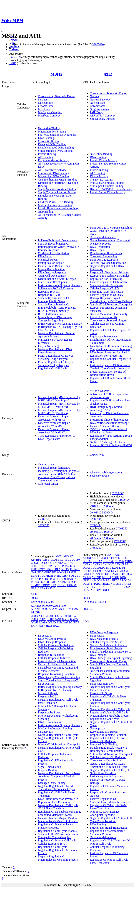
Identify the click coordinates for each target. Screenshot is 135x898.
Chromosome (45, 105)
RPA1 (86, 586)
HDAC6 (57, 572)
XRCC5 (106, 590)
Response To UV (48, 696)
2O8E (57, 616)
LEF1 (34, 575)
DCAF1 (87, 567)
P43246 (35, 612)
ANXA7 (68, 556)
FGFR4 (65, 569)
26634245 (43, 525)
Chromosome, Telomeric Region (56, 96)
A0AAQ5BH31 (58, 608)
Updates (14, 49)
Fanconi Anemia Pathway (104, 426)
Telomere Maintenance (103, 237)
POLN (86, 583)
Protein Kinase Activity (103, 160)
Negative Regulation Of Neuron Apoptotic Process (56, 335)
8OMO (52, 622)
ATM (118, 558)
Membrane (44, 109)
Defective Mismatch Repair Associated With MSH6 (54, 431)
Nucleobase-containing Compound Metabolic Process (110, 242)
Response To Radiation (51, 654)
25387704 (43, 518)
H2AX (114, 574)
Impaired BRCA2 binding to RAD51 (111, 445)
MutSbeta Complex (49, 115)
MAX (41, 575)
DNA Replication (100, 246)
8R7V (34, 625)
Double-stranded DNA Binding (56, 147)
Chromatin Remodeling (103, 256)
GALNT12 (37, 572)
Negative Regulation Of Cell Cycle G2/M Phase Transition (58, 807)
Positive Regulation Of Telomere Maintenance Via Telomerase (109, 283)
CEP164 (119, 561)
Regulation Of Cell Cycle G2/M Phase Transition (108, 807)
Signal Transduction (49, 766)
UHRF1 (111, 586)
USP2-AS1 (89, 590)
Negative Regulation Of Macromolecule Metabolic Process (58, 858)
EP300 (97, 570)
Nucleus (42, 99)
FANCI (98, 574)
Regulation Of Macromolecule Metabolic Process (55, 826)
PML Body (96, 112)
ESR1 (73, 566)
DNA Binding (46, 137)
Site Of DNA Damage (102, 118)
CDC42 (46, 562)
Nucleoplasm (45, 102)
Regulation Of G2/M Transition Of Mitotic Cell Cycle (110, 842)
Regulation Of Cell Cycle (52, 368)
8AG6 (57, 619)
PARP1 (106, 580)
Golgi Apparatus (99, 109)
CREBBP (46, 566)
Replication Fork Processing (106, 278)
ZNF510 (50, 588)
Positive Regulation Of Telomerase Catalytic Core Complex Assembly (110, 367)
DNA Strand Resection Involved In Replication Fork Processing (110, 354)
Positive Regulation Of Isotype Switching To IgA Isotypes (55, 357)
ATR (108, 74)
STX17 (72, 582)
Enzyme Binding (47, 770)
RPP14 (35, 582)
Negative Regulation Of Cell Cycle (58, 734)
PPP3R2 (53, 578)
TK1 (53, 585)
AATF (110, 554)
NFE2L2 (88, 580)
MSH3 (58, 575)
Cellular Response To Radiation (56, 645)
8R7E (76, 622)
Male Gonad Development (53, 282)
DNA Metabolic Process (52, 638)
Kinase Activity (99, 176)
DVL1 (56, 566)
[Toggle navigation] (2, 31)
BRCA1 (62, 559)
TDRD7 (46, 585)
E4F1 (122, 567)
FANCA (123, 570)
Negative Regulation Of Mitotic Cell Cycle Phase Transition (111, 820)
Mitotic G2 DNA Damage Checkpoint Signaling (104, 813)
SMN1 (64, 582)
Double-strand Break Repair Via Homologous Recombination (108, 749)
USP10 (35, 588)
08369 (86, 597)
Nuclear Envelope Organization (108, 262)
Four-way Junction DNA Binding (57, 134)
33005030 (98, 44)
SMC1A (54, 582)
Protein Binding (47, 153)
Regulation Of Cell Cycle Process (57, 830)
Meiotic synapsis (99, 390)
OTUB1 (75, 575)
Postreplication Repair (51, 262)
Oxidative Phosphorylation (53, 253)
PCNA (34, 578)
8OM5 (74, 619)
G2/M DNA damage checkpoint (108, 442)
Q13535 (87, 608)
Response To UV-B (49, 294)
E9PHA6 (72, 608)
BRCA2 (97, 561)
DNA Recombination (50, 722)
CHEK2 (35, 566)
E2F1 (115, 567)
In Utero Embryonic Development (57, 240)
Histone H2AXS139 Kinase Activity (110, 189)
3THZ (50, 619)
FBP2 (57, 569)
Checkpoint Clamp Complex (54, 837)
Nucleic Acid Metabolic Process (56, 664)
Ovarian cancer (46, 464)
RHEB (127, 583)
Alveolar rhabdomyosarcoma (106, 472)
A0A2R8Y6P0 (39, 605)
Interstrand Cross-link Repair (106, 291)
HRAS (66, 572)
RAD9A (71, 578)
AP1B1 (126, 554)
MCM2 (87, 577)
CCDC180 (74, 559)
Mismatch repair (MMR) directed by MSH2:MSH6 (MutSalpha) (59, 399)
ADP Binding (46, 211)
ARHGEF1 (107, 558)
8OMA (43, 622)
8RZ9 (56, 625)
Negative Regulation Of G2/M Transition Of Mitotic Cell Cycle (56, 788)
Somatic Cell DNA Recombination (58, 834)
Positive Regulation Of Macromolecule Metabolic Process (109, 800)
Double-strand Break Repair (54, 265)
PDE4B (43, 578)
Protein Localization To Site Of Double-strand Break (108, 373)
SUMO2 (36, 585)
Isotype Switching (48, 346)
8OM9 (34, 622)
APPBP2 (36, 559)
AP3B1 (87, 558)
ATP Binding (45, 157)
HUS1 (74, 572)
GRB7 (47, 572)
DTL (108, 567)
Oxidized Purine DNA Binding (55, 201)
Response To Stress (49, 712)
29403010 (95, 506)
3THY (42, 619)
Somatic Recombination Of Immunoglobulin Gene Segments (57, 306)
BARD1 (52, 559)
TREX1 (61, 585)
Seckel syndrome (99, 475)
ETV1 (114, 570)
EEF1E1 (87, 570)
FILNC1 (75, 569)
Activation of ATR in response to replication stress (109, 396)
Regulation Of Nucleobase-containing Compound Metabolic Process (59, 813)
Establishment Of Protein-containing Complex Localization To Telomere (111, 348)
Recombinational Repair (104, 731)
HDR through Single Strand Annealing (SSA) (106, 408)
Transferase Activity (101, 179)
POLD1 (126, 580)
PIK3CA (116, 580)
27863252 (122, 528)
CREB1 (125, 564)
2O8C (41, 616)
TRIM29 (72, 585)
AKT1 (58, 556)
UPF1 (129, 586)
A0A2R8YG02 (39, 608)
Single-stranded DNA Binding (55, 150)
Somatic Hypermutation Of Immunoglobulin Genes (53, 299)
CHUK (107, 564)
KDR (122, 574)
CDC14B (36, 562)
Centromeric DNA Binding (53, 173)
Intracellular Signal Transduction (57, 661)
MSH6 (66, 575)
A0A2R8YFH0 (57, 605)
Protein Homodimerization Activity (58, 208)
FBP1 (49, 569)
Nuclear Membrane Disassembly (108, 314)
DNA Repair (45, 256)
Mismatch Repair (48, 259)
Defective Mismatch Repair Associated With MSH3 (54, 418)
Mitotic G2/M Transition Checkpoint (111, 304)
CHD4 (128, 561)
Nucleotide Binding (49, 128)
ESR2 (34, 569)
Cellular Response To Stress (54, 657)
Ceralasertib (97, 454)
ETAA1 (105, 570)
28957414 (95, 538)
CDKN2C (108, 561)
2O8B (34, 616)
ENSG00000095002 (42, 601)
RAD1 (62, 578)
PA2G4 (97, 580)
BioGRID (14, 56)
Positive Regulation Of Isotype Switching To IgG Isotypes (55, 364)
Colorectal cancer (48, 483)
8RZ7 (41, 625)
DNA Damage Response (52, 272)
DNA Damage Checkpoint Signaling (111, 227)
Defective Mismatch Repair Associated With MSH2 (54, 424)
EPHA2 (64, 566)
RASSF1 (118, 583)
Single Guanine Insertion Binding (57, 189)
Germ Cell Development (52, 275)
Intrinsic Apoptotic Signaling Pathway (60, 725)
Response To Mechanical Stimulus (109, 275)
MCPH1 (96, 577)
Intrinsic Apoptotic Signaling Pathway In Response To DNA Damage (60, 287)
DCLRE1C (98, 567)
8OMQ (60, 622)
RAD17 (107, 583)
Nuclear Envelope (100, 99)
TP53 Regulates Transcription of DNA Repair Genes (56, 437)
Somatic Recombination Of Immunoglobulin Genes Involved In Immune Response (58, 246)
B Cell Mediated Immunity (53, 310)
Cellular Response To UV (104, 288)
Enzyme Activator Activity (53, 160)
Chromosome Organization (105, 760)
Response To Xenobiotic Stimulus (109, 272)
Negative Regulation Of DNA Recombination (55, 351)
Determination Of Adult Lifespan (57, 278)
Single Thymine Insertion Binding (57, 192)
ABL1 (118, 554)
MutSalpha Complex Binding (106, 185)
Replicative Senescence (103, 336)
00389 (34, 597)
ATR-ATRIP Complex (102, 115)
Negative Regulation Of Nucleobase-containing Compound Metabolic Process (59, 776)
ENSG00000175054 (94, 601)
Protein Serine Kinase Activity (107, 192)
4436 (34, 593)
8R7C (68, 622)
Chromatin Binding (49, 141)
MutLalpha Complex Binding (55, 205)
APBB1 (96, 558)
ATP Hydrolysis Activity (52, 169)
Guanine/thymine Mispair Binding (57, 179)
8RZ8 (49, 625)
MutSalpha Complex (50, 112)
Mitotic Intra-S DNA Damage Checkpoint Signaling (55, 319)
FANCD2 (88, 574)
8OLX (65, 619)
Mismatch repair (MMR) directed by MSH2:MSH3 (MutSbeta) (59, 405)
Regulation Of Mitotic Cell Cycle (57, 840)
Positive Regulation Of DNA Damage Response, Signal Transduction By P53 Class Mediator (111, 298)
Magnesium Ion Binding (52, 131)
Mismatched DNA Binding (53, 176)
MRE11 (106, 577)
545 (85, 593)
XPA (42, 588)
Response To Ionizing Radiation (56, 674)
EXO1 (42, 569)
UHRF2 (121, 586)
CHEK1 (87, 564)
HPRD (12, 63)
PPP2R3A (96, 583)
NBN (123, 577)
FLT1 (106, 574)
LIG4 (129, 574)
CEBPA (68, 562)
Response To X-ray (49, 291)
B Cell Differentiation (50, 314)
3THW (72, 616)
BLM (124, 558)
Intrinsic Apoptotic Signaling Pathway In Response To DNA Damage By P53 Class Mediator (60, 327)
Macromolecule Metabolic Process (58, 821)
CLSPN (115, 564)
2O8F (64, 616)
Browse (13, 39)
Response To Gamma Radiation (108, 792)
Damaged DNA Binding (52, 144)
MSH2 (56, 74)
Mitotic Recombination (51, 269)
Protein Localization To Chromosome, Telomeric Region (108, 319)
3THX (34, 619)
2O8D (49, 616)
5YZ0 (86, 620)
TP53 (93, 586)
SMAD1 (44, 582)
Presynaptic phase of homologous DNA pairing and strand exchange (109, 421)
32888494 (117, 493)
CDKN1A (57, 562)
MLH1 (49, 575)
